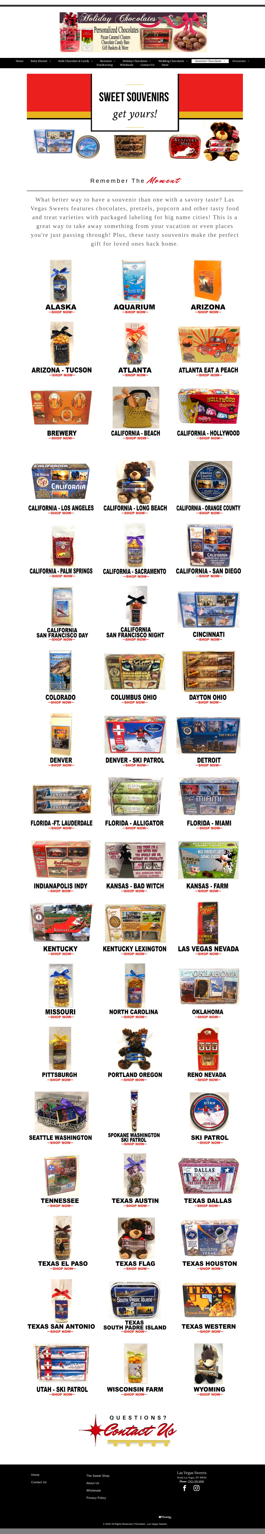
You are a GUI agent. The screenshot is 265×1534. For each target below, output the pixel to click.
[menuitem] (19, 61)
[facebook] (184, 1489)
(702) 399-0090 (196, 1481)
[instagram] (196, 1489)
